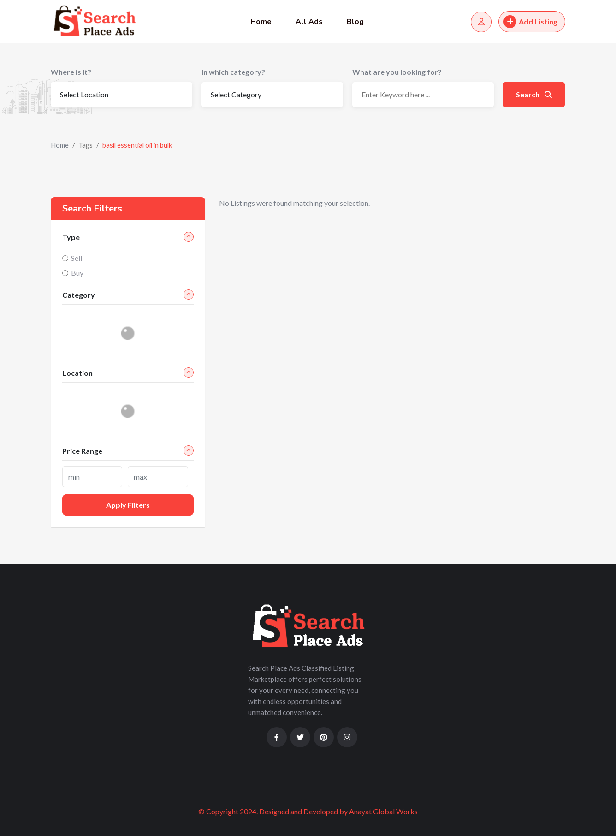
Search (534, 94)
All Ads (309, 22)
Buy (77, 272)
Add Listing (530, 21)
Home (261, 22)
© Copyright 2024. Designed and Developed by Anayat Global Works (308, 811)
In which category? (233, 71)
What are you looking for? (397, 71)
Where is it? (71, 71)
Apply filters (128, 504)
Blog (355, 22)
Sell (76, 257)
